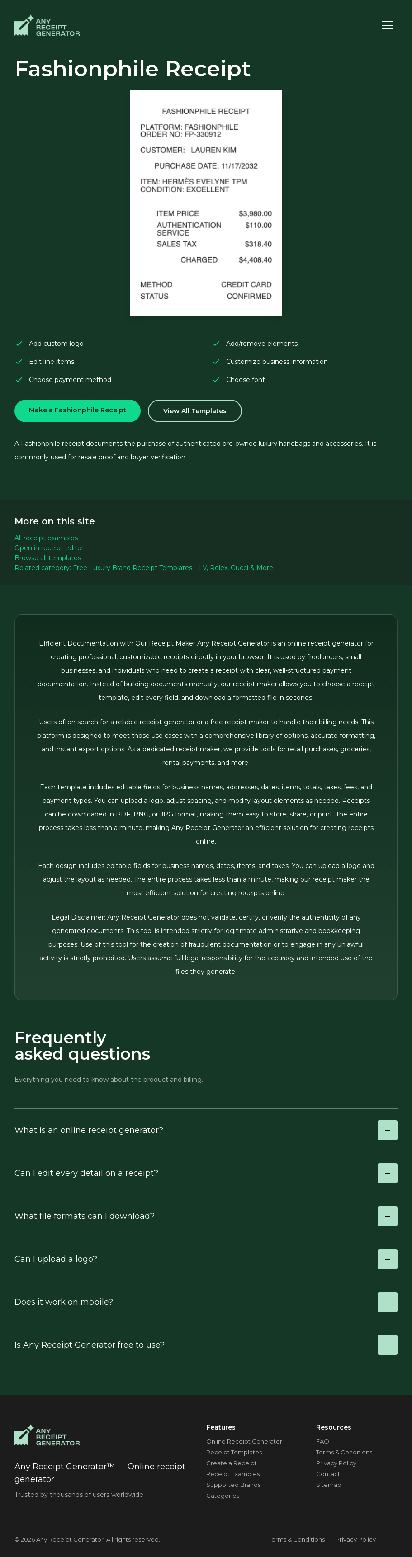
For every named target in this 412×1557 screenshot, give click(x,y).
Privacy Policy (336, 1463)
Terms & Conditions (344, 1452)
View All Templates (195, 411)
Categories (222, 1495)
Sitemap (328, 1484)
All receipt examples (46, 538)
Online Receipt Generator (244, 1441)
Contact (328, 1473)
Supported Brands (233, 1484)
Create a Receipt (231, 1463)
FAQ (322, 1441)
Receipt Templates (234, 1452)
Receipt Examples (233, 1473)
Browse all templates (47, 558)
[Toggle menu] (388, 25)
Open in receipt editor (49, 548)
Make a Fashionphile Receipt (77, 410)
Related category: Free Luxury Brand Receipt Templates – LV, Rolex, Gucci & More (143, 568)
